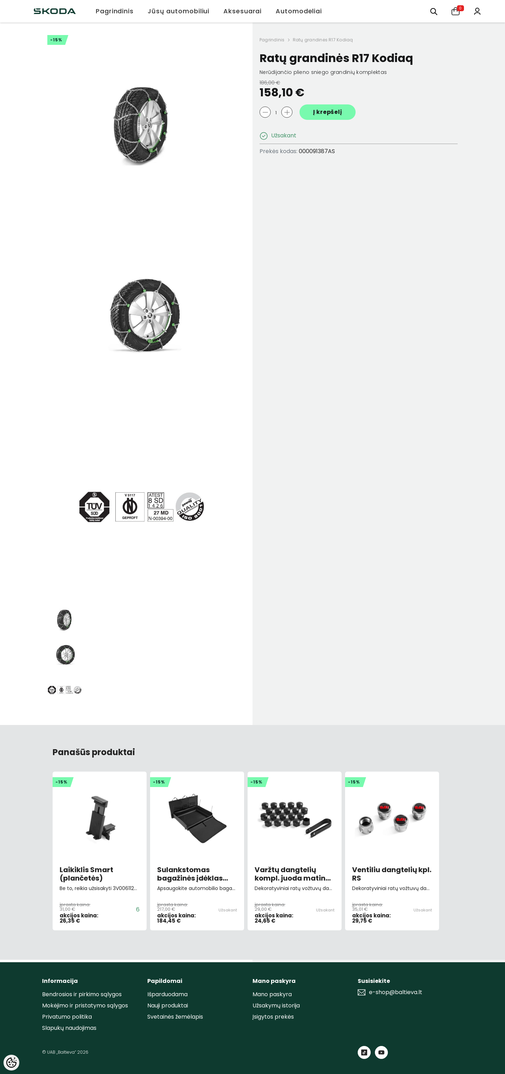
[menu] (434, 11)
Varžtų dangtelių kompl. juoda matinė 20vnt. (292, 874)
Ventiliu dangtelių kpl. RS (391, 874)
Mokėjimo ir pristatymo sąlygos (85, 1005)
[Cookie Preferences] (11, 1062)
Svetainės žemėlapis (175, 1017)
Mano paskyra (272, 994)
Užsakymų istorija (276, 1005)
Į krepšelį (327, 112)
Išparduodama (167, 994)
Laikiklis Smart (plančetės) (86, 874)
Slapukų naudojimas (69, 1028)
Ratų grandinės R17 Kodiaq (323, 40)
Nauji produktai (167, 1005)
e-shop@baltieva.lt (395, 992)
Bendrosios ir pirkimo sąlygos (82, 994)
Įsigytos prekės (273, 1017)
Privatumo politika (67, 1017)
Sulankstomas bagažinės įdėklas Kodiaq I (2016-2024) (195, 874)
